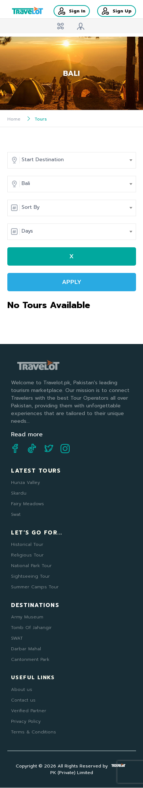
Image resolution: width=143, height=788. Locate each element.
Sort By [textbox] (31, 207)
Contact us (23, 700)
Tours (40, 119)
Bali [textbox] (26, 183)
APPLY (71, 282)
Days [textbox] (27, 231)
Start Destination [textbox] (43, 159)
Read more (27, 434)
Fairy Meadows (27, 503)
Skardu (18, 493)
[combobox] (75, 160)
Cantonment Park (30, 659)
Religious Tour (27, 555)
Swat (16, 514)
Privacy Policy (26, 721)
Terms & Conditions (33, 732)
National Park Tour (31, 565)
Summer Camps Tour (35, 587)
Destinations (35, 605)
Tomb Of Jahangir (31, 627)
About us (21, 689)
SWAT (17, 638)
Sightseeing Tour (30, 576)
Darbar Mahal (26, 648)
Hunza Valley (25, 482)
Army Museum (27, 617)
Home (14, 119)
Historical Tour (27, 544)
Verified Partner (28, 710)
